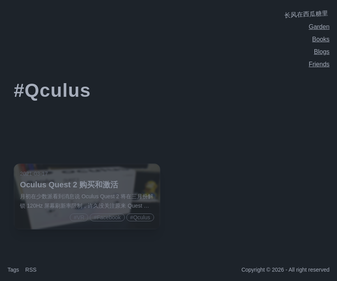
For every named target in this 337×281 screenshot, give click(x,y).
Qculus (141, 217)
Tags (13, 270)
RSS (31, 270)
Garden (319, 26)
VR (80, 217)
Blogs (322, 51)
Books (320, 39)
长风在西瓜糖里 (306, 14)
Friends (319, 64)
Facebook (109, 217)
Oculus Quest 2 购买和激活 (69, 184)
